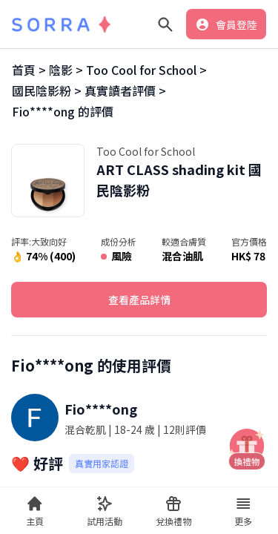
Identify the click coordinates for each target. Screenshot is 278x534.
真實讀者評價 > (125, 90)
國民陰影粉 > (47, 90)
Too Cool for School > (146, 70)
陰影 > (66, 70)
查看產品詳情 (139, 299)
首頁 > (29, 70)
